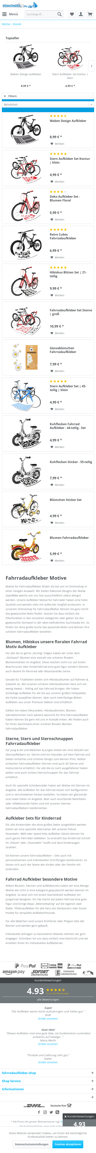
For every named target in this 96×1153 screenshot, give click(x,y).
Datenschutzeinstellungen (31, 1144)
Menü (10, 13)
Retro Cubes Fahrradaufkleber (63, 236)
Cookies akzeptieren (68, 1144)
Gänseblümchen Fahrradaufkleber (63, 350)
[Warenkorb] (90, 14)
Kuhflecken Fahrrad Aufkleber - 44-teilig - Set (68, 426)
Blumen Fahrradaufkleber (69, 538)
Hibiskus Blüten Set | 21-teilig (68, 274)
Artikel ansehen (48, 1018)
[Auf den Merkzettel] (57, 144)
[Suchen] (59, 14)
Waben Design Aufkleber (25, 74)
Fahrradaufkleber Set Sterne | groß (71, 312)
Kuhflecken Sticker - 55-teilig (71, 462)
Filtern (10, 96)
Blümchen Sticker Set (66, 500)
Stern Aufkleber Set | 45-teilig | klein (68, 388)
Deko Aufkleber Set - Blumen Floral (65, 198)
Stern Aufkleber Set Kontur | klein (70, 76)
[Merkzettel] (71, 14)
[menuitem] (10, 14)
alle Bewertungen (48, 999)
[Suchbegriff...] (44, 14)
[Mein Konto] (81, 14)
